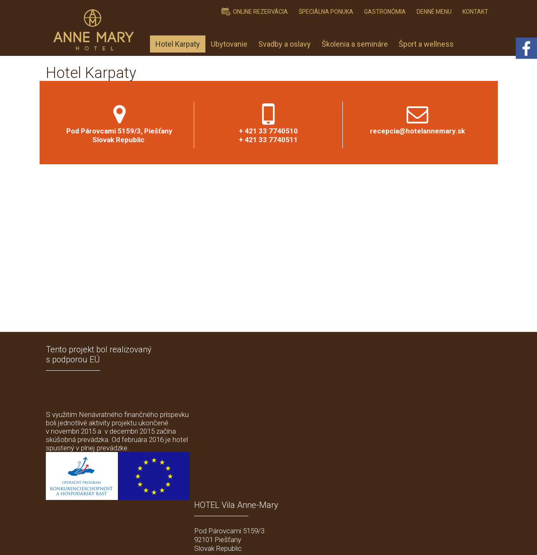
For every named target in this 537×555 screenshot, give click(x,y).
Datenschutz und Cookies (352, 539)
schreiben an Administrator (282, 539)
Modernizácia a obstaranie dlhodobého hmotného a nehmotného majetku (105, 393)
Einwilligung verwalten (414, 539)
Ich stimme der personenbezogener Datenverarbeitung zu (407, 478)
